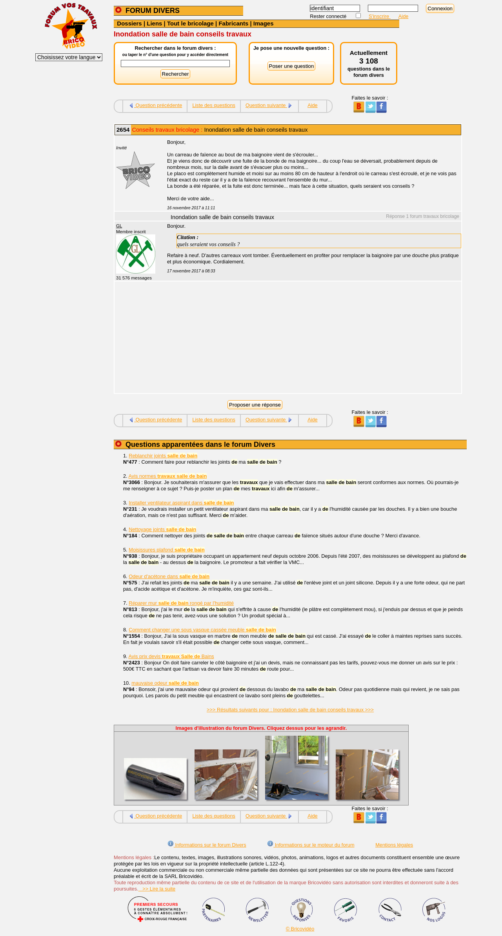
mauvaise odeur (164, 683)
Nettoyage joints (162, 529)
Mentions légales (394, 845)
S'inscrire (380, 16)
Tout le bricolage (190, 23)
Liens (154, 23)
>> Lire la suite (157, 889)
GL (119, 225)
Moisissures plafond (167, 550)
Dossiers (129, 23)
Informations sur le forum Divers (206, 845)
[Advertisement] (310, 338)
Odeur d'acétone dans (169, 576)
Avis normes (168, 476)
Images (263, 23)
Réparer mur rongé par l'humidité (181, 603)
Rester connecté (329, 16)
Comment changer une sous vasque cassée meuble (202, 630)
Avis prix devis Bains (171, 656)
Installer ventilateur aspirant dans (181, 503)
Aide (403, 16)
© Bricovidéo (300, 929)
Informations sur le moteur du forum (310, 845)
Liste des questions (213, 105)
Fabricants (233, 23)
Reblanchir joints (163, 456)
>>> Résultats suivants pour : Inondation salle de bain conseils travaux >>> (290, 710)
